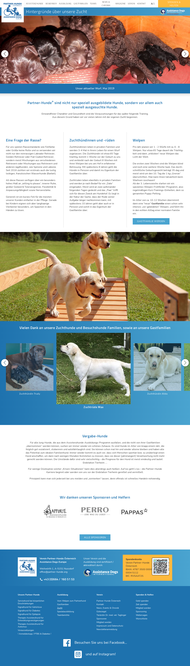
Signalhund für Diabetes (29, 610)
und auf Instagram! (95, 654)
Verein (99, 594)
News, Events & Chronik (107, 608)
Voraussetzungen (26, 630)
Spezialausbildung (65, 611)
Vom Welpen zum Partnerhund (71, 601)
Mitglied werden (103, 622)
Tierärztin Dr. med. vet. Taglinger (111, 615)
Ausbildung (62, 594)
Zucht (59, 608)
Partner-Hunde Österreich (108, 601)
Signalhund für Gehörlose (30, 607)
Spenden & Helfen (144, 594)
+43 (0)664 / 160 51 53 (57, 579)
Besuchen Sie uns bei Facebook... (95, 643)
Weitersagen (141, 615)
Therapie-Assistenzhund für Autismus (30, 625)
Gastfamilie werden (151, 221)
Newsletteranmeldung (106, 629)
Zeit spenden (142, 604)
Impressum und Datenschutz (109, 626)
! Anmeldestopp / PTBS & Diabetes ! (34, 634)
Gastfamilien (63, 604)
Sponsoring (141, 611)
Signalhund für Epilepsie (29, 614)
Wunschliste (141, 618)
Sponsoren (101, 618)
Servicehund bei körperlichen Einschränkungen (31, 602)
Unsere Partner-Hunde (29, 594)
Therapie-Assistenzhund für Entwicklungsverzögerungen (31, 619)
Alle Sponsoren (95, 537)
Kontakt (100, 604)
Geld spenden (142, 601)
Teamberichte (63, 615)
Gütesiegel (101, 611)
